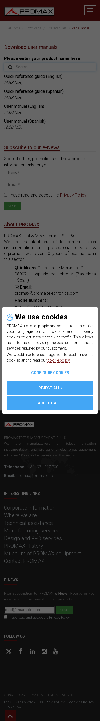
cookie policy (58, 360)
